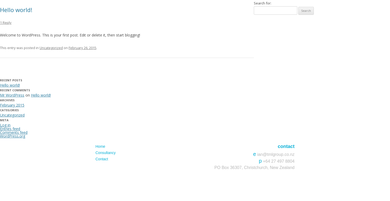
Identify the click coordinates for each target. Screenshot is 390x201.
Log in (5, 125)
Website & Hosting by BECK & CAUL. (272, 184)
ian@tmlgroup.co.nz (276, 154)
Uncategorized (51, 47)
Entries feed (10, 128)
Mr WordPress (12, 95)
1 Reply (6, 22)
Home (100, 146)
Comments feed (14, 132)
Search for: (262, 3)
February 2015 (12, 105)
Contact (102, 159)
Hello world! (16, 10)
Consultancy (106, 153)
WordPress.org (12, 136)
